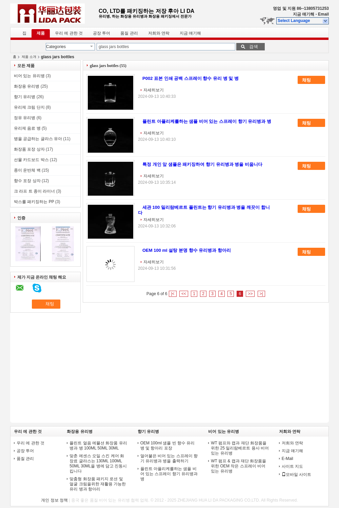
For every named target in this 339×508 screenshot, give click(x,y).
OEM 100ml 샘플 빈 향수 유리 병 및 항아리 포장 (167, 445)
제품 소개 (29, 57)
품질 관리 (129, 33)
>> (250, 293)
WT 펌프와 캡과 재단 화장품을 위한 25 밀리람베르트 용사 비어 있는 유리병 (240, 448)
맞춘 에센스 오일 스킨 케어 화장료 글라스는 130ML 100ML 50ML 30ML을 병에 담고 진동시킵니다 (98, 463)
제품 (41, 33)
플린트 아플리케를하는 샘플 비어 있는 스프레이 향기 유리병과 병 (206, 121)
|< (172, 293)
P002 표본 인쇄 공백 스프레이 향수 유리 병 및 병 (190, 78)
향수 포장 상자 (27, 180)
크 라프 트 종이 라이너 (34, 191)
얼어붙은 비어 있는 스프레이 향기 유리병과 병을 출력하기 (169, 458)
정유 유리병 (24, 117)
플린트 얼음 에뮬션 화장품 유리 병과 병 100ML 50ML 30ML (98, 445)
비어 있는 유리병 (29, 75)
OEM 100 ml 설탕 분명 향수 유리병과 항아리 (186, 250)
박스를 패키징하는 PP (34, 201)
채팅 (311, 80)
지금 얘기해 (303, 14)
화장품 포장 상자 (29, 149)
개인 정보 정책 (54, 500)
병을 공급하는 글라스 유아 (38, 138)
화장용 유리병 (26, 86)
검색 (253, 46)
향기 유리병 (24, 96)
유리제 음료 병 (27, 128)
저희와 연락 (159, 33)
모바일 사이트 (296, 474)
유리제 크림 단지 (29, 107)
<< (183, 293)
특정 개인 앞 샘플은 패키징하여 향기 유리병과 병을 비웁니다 (202, 164)
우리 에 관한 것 (69, 33)
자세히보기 (153, 90)
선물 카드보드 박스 (31, 159)
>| (261, 293)
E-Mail (287, 458)
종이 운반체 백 (27, 170)
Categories (56, 46)
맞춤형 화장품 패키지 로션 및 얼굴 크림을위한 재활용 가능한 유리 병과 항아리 (97, 484)
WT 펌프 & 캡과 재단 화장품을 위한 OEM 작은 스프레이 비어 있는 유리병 (238, 466)
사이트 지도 (292, 466)
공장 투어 (101, 33)
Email (323, 14)
